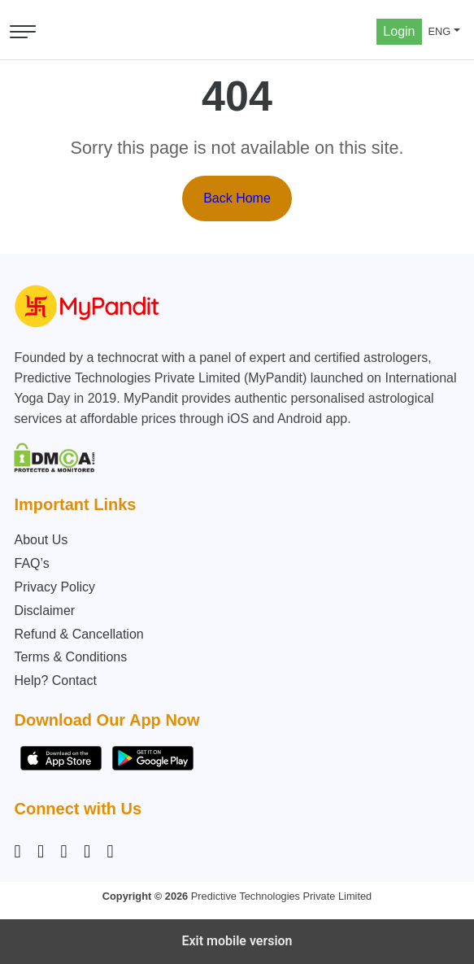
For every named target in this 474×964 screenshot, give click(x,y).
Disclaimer (44, 610)
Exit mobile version (236, 941)
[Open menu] (23, 31)
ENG (439, 31)
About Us (40, 540)
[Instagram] (20, 852)
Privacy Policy (54, 587)
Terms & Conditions (70, 657)
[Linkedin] (63, 852)
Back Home (237, 198)
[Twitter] (87, 852)
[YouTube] (110, 852)
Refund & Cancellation (78, 634)
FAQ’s (31, 563)
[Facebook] (40, 852)
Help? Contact (55, 680)
